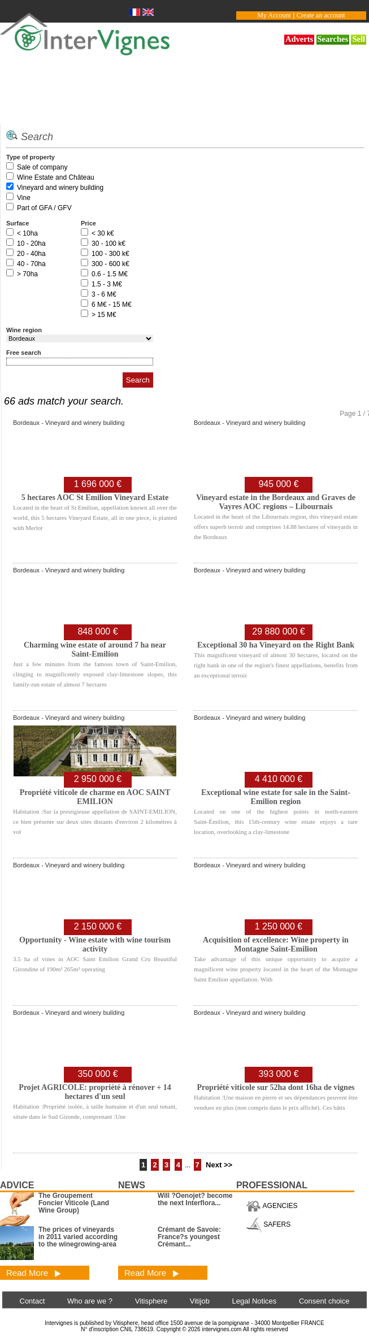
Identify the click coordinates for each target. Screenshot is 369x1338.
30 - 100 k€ (108, 243)
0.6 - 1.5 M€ (110, 274)
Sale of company (42, 167)
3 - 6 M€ (104, 294)
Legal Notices (254, 1301)
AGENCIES (272, 1206)
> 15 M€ (104, 315)
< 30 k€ (103, 233)
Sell (358, 39)
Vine (24, 198)
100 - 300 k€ (110, 254)
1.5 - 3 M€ (107, 284)
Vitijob (200, 1301)
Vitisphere (151, 1301)
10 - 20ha (31, 243)
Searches (333, 39)
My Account (274, 15)
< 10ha (27, 233)
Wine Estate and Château (55, 177)
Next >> (219, 1165)
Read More (33, 1273)
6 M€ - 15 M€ (112, 305)
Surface (17, 223)
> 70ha (27, 274)
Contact (32, 1301)
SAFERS (268, 1224)
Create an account (321, 15)
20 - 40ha (31, 254)
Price (88, 223)
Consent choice (324, 1301)
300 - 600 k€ (110, 264)
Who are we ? (89, 1301)
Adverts (299, 39)
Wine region (24, 330)
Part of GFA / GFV (44, 208)
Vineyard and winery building (60, 188)
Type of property (30, 157)
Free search (23, 352)
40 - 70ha (31, 264)
